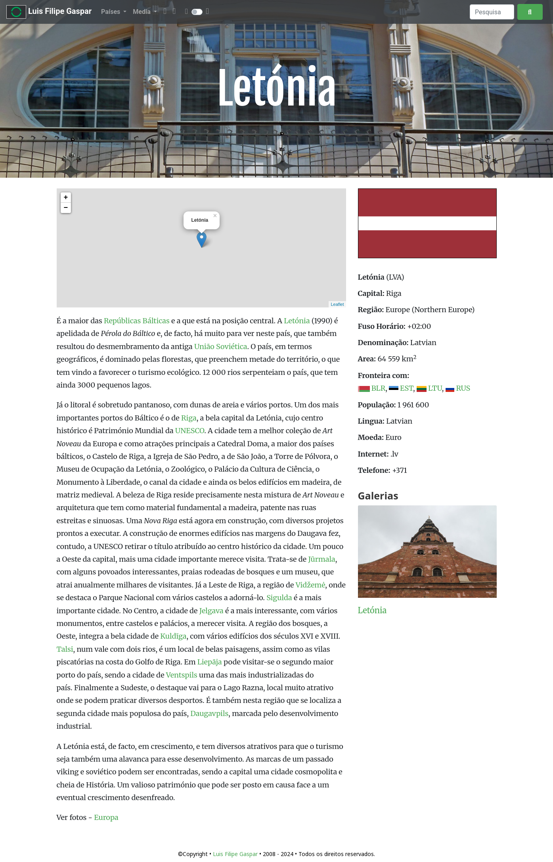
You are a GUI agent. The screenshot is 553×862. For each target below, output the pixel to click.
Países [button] (111, 11)
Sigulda (279, 597)
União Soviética (220, 346)
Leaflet (337, 304)
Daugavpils (209, 713)
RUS (463, 388)
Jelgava (211, 610)
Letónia (297, 320)
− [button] (66, 208)
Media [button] (142, 11)
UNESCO (189, 430)
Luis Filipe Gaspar (49, 12)
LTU (435, 388)
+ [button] (66, 197)
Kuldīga (173, 636)
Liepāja (209, 661)
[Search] (492, 11)
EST (406, 388)
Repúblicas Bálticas (137, 320)
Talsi (65, 649)
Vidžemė (310, 584)
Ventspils (181, 675)
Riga (189, 417)
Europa (106, 817)
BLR (378, 388)
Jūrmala (321, 559)
